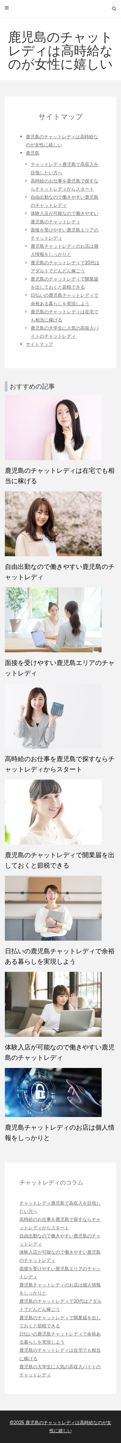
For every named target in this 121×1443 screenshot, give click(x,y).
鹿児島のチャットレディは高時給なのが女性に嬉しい (60, 50)
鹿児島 (32, 153)
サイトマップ (39, 344)
